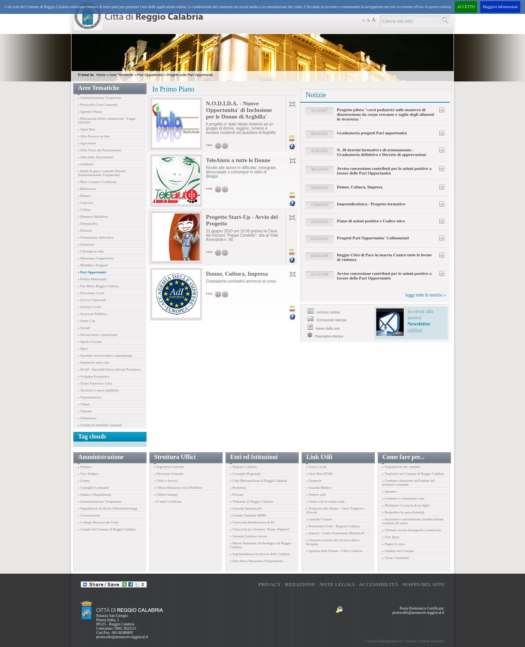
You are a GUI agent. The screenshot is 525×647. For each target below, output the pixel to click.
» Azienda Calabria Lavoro (248, 536)
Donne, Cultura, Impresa (237, 274)
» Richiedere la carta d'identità (403, 512)
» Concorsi (85, 203)
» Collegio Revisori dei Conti (98, 522)
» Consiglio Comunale (93, 487)
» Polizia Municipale (92, 279)
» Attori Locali (316, 467)
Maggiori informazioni (500, 7)
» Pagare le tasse (393, 544)
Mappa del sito (423, 584)
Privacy (269, 584)
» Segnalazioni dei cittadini (401, 467)
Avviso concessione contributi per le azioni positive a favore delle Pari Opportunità (384, 170)
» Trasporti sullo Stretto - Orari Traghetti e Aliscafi (335, 510)
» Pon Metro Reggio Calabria (98, 286)
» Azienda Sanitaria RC (246, 508)
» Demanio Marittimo (93, 216)
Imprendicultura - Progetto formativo (371, 204)
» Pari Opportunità (92, 272)
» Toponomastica (89, 397)
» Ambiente (86, 164)
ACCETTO (466, 7)
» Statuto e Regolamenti (94, 494)
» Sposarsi (389, 491)
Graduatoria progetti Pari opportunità (372, 132)
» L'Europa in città (91, 251)
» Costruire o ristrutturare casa (403, 498)
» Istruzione (86, 244)
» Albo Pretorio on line (94, 136)
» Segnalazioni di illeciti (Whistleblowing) (107, 508)
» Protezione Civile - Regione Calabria (333, 526)
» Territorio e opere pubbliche (98, 390)
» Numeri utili (316, 494)
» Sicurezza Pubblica (92, 314)
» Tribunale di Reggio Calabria (251, 501)
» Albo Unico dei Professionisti (99, 150)
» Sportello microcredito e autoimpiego (105, 355)
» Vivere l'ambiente (395, 558)
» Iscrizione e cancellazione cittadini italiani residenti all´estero (412, 521)
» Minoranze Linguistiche (96, 258)
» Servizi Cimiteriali (92, 300)
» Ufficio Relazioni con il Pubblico (178, 487)
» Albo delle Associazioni (95, 157)
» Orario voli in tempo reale (325, 501)
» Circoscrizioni (89, 515)
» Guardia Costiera (319, 519)
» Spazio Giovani (90, 342)
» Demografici (88, 223)
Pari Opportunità (150, 75)
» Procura (236, 494)
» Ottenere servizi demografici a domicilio (411, 530)
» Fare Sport (390, 537)
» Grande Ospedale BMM (248, 515)
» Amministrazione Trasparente (99, 98)
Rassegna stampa (325, 335)
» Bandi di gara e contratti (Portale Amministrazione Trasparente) (102, 173)
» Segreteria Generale (169, 467)
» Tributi (84, 404)
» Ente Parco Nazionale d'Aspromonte (256, 561)
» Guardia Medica (318, 487)
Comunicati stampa (327, 319)
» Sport (83, 349)
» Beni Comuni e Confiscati (97, 182)
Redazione (300, 584)
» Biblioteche (87, 189)
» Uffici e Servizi (166, 481)
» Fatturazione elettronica (95, 237)
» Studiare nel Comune (398, 551)
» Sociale (84, 328)
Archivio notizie (324, 311)
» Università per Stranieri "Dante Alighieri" (260, 529)
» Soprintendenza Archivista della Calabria (259, 554)
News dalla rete (324, 327)
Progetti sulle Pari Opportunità (190, 75)
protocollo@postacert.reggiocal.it (122, 637)
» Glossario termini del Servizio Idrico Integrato (333, 542)
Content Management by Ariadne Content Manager (404, 641)
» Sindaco (85, 467)
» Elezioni (85, 230)
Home (100, 75)
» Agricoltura (87, 143)
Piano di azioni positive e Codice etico (371, 220)
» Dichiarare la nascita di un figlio (406, 505)
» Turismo (85, 411)
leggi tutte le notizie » (425, 295)
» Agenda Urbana (90, 111)
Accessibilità (378, 584)
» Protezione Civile (91, 293)
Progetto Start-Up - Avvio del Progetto (242, 220)
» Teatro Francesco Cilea (95, 383)
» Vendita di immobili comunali (100, 425)
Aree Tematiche (121, 75)
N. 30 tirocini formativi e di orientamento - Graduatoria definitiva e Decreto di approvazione (381, 152)
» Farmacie (313, 481)
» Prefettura (238, 487)
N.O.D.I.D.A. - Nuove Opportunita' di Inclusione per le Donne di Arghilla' (239, 110)
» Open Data (86, 129)
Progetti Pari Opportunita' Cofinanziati (373, 237)
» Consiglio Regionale (245, 474)
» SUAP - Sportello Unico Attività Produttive (109, 369)
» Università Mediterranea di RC (252, 522)
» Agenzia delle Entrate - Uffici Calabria (334, 551)
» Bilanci (84, 196)
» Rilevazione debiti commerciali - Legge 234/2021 (107, 120)
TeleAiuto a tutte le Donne (238, 160)
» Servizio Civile (89, 307)
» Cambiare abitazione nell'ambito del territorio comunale (408, 482)
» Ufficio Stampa (166, 494)
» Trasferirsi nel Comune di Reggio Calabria (413, 474)
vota (209, 145)
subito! (415, 330)
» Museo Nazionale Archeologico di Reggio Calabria (260, 545)
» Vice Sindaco (88, 474)
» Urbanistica (87, 418)
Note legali (337, 584)
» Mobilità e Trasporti (93, 265)
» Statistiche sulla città (93, 362)
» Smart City (86, 321)
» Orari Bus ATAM (319, 474)
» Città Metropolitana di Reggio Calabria (258, 481)
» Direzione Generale (168, 474)
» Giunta (84, 481)
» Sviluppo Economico (94, 376)
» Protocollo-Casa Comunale (98, 105)
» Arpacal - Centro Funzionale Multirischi (335, 533)
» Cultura (84, 210)
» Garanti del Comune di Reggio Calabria (107, 529)
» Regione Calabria (243, 467)
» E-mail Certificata (167, 501)
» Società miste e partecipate (97, 335)
